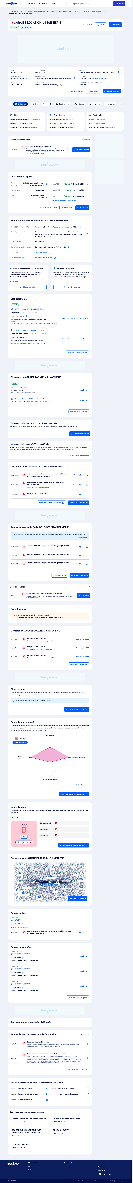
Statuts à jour (93, 91)
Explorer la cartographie (77, 898)
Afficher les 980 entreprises (77, 998)
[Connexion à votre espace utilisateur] (119, 3)
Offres (54, 3)
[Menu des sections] (10, 104)
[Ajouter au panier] (81, 149)
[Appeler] (101, 24)
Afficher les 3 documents (78, 665)
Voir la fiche (84, 390)
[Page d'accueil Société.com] (11, 4)
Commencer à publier (82, 537)
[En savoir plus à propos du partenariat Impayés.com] (88, 1088)
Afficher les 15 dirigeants (78, 412)
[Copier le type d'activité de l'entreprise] (47, 241)
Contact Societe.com (69, 1167)
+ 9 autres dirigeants (99, 79)
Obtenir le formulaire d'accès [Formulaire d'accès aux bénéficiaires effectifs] (80, 456)
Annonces (110, 104)
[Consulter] (80, 475)
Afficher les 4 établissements (77, 353)
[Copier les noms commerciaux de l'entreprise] (46, 197)
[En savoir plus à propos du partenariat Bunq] (47, 1094)
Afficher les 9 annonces (79, 575)
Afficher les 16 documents (78, 503)
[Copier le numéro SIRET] (26, 78)
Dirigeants (79, 104)
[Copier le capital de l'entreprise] (46, 190)
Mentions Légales (120, 1181)
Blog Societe (101, 1167)
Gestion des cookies (92, 1181)
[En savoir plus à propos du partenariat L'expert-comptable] (47, 1100)
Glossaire (65, 1170)
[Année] (15, 817)
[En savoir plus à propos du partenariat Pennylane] (88, 1094)
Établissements (62, 104)
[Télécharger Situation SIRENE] (87, 190)
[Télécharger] (87, 475)
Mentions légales (77, 91)
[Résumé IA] (74, 475)
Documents (94, 104)
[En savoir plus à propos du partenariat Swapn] (47, 1088)
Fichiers (30, 1170)
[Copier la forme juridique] (64, 84)
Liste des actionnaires (80, 434)
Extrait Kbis (82, 208)
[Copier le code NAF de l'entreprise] (80, 227)
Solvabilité (115, 25)
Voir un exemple (86, 139)
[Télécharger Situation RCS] (87, 184)
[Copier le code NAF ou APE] (75, 78)
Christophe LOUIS (85, 79)
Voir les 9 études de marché (77, 1069)
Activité (47, 104)
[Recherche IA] (20, 104)
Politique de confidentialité (106, 1181)
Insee (81, 85)
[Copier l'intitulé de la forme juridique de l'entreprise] (46, 184)
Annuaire (30, 1173)
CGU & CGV (81, 1181)
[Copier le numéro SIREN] (22, 72)
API (29, 1176)
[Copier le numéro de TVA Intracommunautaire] (24, 84)
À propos (73, 1181)
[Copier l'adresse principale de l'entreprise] (119, 72)
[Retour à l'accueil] (13, 1164)
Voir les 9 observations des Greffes (64, 200)
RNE (85, 85)
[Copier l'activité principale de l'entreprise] (87, 234)
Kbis (35, 104)
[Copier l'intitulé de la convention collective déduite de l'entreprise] (68, 247)
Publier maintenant (59, 575)
